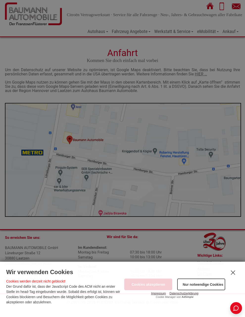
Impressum (158, 293)
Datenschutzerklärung (184, 293)
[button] (201, 284)
